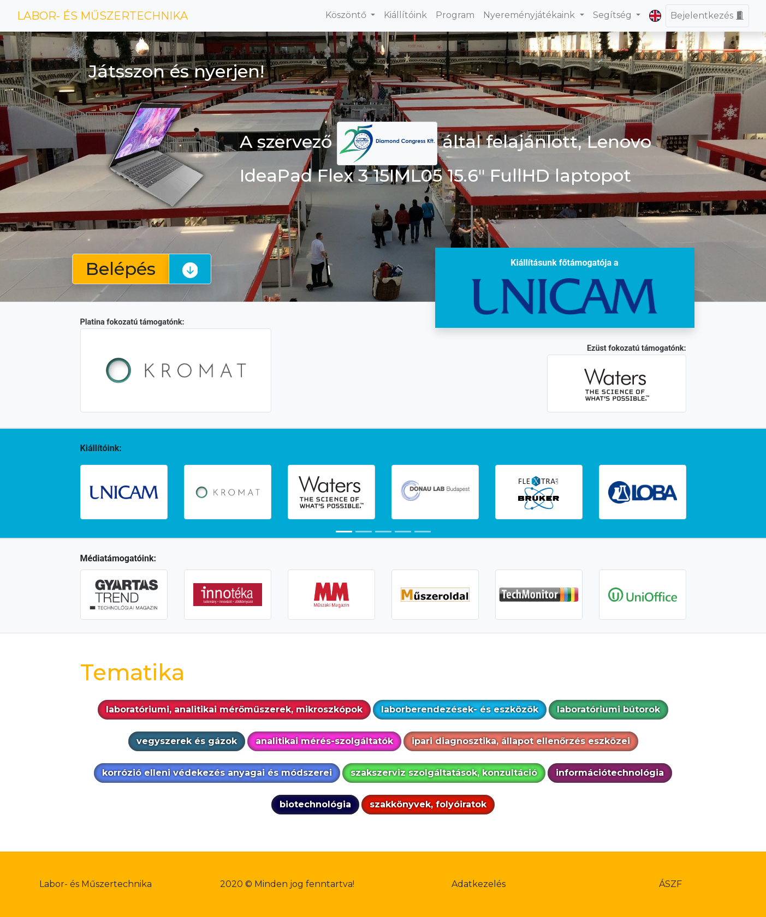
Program (455, 15)
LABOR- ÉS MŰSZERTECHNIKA (102, 15)
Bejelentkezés (707, 15)
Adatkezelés (479, 884)
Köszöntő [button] (347, 15)
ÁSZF (670, 884)
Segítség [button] (613, 15)
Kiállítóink (405, 15)
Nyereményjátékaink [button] (530, 15)
